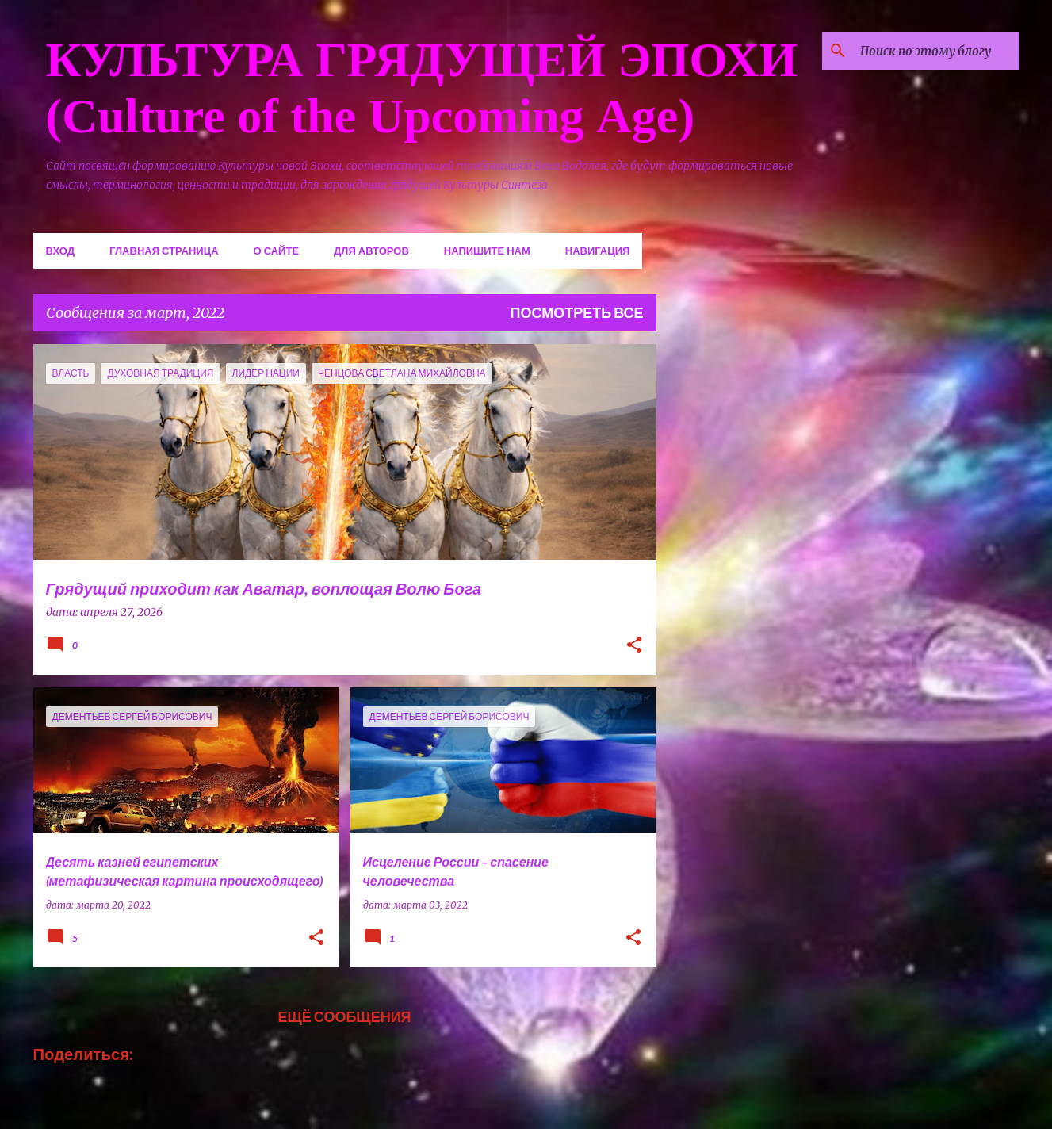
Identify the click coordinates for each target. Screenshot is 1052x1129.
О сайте (277, 250)
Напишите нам (487, 250)
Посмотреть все (577, 312)
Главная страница (164, 250)
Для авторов (371, 250)
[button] (634, 646)
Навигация (597, 250)
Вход (60, 250)
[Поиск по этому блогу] (936, 51)
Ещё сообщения (344, 1016)
